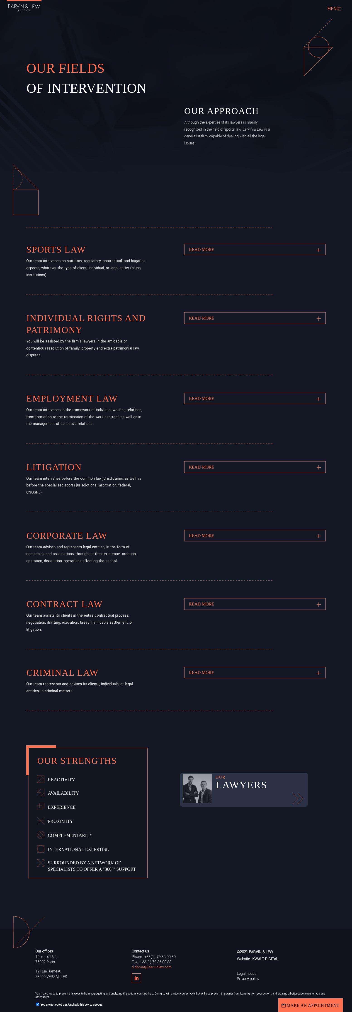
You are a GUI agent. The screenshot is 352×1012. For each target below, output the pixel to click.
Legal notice (246, 973)
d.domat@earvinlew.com (152, 967)
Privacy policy (248, 978)
